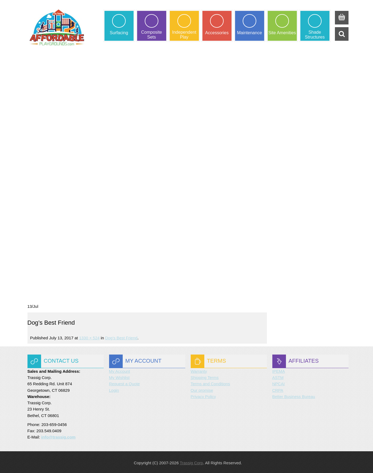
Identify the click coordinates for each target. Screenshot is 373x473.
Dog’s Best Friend (121, 336)
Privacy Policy (203, 395)
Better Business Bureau (293, 395)
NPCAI (278, 382)
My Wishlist (119, 376)
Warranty (199, 370)
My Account (119, 370)
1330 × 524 (89, 336)
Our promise (202, 389)
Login (114, 389)
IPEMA (278, 370)
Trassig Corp (191, 461)
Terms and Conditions (210, 382)
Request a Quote (124, 382)
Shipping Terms (205, 376)
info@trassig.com (58, 436)
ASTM (278, 376)
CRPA (277, 389)
